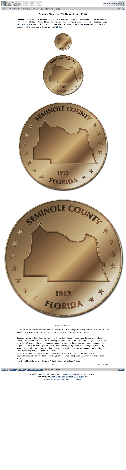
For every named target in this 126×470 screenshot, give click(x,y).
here (81, 24)
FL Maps (5, 9)
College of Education (52, 379)
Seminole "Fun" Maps (35, 9)
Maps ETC (67, 374)
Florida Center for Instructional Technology (66, 377)
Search (19, 364)
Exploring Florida (81, 374)
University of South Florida (71, 379)
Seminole (21, 9)
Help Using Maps (23, 24)
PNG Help (58, 27)
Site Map (121, 9)
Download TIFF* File (63, 325)
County (13, 9)
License (51, 364)
